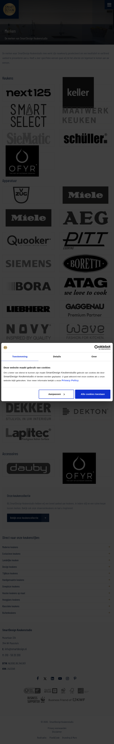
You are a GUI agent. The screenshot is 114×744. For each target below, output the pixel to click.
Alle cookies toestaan (93, 394)
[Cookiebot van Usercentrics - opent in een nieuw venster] (96, 347)
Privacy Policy (70, 380)
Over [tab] (94, 356)
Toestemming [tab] (19, 356)
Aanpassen (56, 394)
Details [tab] (57, 356)
